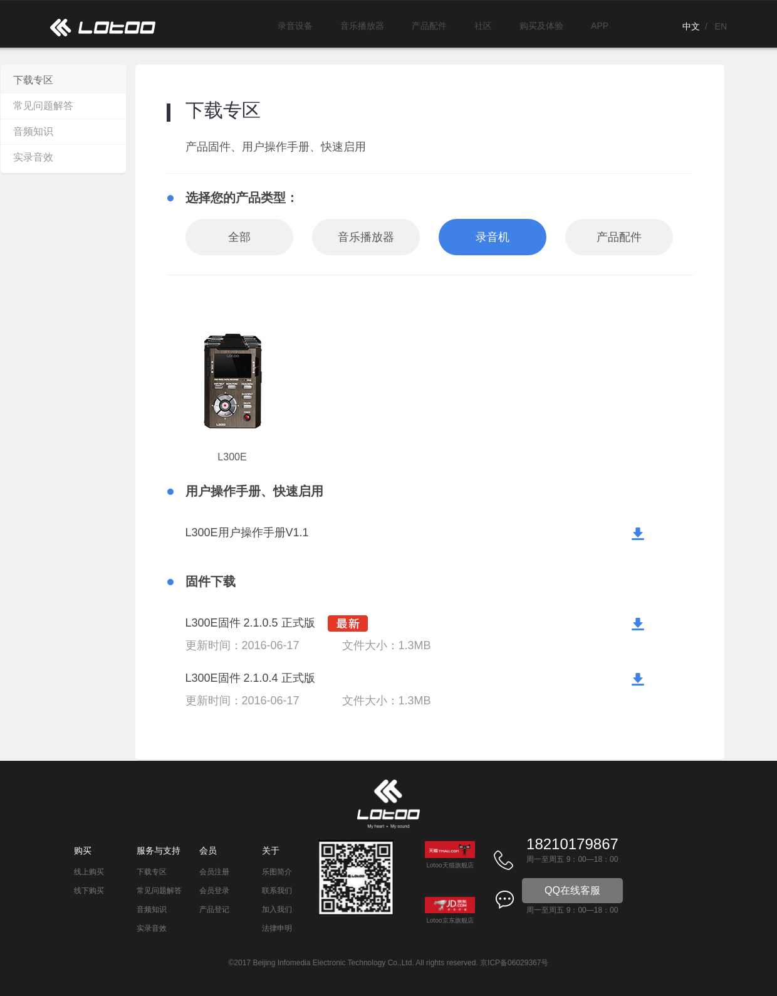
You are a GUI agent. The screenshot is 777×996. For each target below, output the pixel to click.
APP (599, 26)
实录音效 (33, 157)
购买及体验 (541, 26)
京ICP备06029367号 (514, 962)
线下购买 (89, 890)
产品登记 (214, 909)
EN (721, 26)
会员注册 (214, 871)
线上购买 (89, 871)
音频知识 (33, 131)
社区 (483, 26)
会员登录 (214, 890)
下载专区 (33, 80)
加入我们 (277, 909)
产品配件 (429, 26)
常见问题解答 (43, 105)
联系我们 (277, 890)
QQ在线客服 (572, 890)
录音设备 (295, 26)
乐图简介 (277, 871)
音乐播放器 (362, 26)
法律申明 (277, 928)
